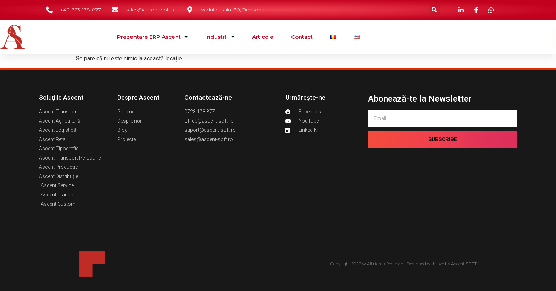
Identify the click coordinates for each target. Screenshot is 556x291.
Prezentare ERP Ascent (152, 37)
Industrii (219, 37)
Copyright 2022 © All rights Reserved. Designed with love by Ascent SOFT (403, 263)
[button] (434, 9)
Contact (302, 36)
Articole (262, 36)
